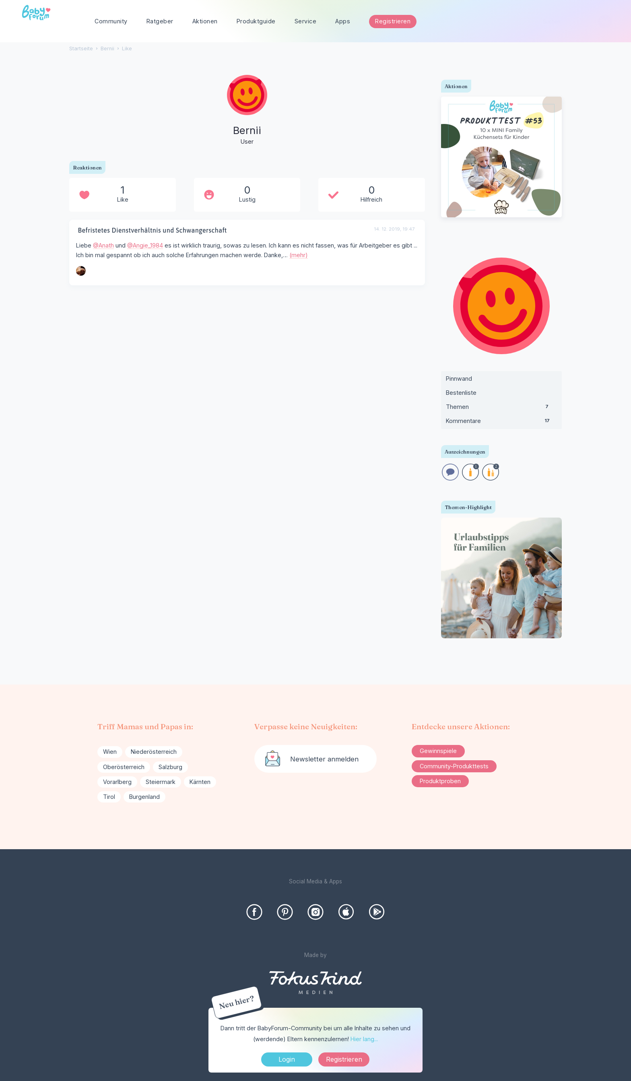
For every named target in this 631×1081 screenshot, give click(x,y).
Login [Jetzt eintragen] (286, 1059)
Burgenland (144, 796)
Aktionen (205, 21)
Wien (110, 751)
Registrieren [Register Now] (344, 1059)
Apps (342, 21)
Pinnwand (459, 378)
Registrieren (392, 21)
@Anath (103, 245)
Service (306, 21)
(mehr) (298, 255)
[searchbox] (574, 21)
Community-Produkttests (454, 766)
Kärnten (200, 781)
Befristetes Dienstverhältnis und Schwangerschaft (152, 230)
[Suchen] (605, 21)
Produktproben (440, 781)
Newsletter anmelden (324, 759)
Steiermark (160, 781)
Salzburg (170, 766)
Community (111, 21)
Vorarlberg (117, 781)
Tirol (109, 796)
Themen (501, 408)
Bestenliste (461, 392)
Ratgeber (159, 21)
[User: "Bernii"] (247, 111)
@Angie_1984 (145, 245)
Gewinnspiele (438, 750)
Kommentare (501, 422)
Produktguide (256, 21)
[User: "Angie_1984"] (81, 271)
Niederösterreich (154, 751)
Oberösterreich (123, 766)
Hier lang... (364, 1039)
